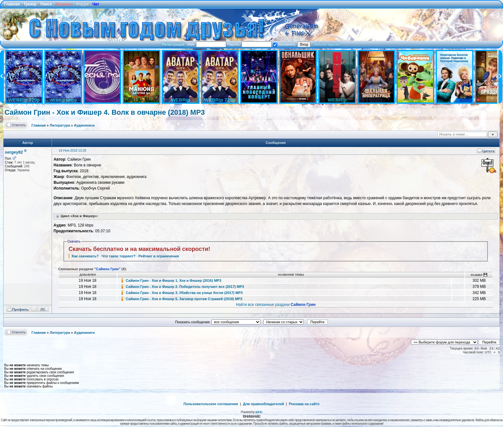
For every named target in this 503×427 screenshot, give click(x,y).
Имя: (206, 44)
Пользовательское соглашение (210, 404)
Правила (63, 4)
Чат (95, 4)
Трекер (30, 4)
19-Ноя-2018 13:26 (72, 150)
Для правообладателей (263, 404)
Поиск (46, 4)
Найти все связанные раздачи (276, 304)
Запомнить (284, 44)
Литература (60, 125)
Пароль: (249, 44)
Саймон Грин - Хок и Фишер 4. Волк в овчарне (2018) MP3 (104, 112)
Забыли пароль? (327, 44)
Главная (12, 4)
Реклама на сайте (304, 404)
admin (258, 412)
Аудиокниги (84, 125)
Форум (82, 4)
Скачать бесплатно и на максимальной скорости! (139, 249)
